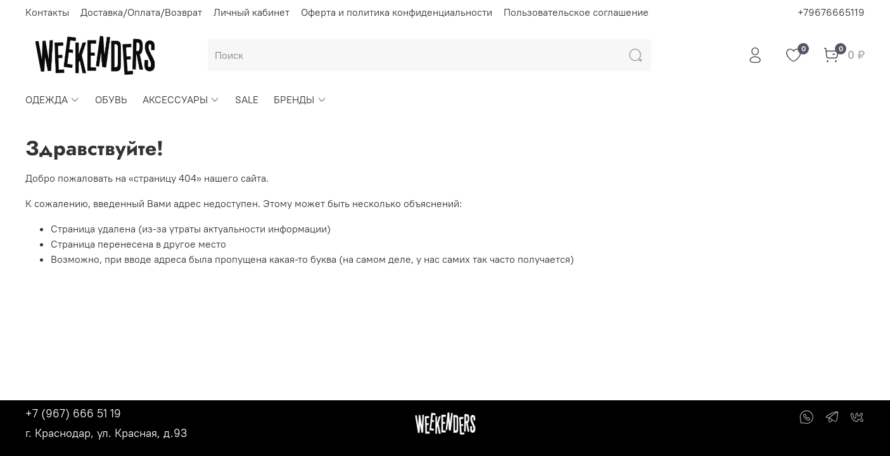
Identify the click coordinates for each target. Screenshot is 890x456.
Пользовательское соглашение (576, 12)
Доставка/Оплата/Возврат (141, 12)
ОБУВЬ (111, 99)
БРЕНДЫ (300, 99)
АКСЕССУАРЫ (181, 99)
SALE (246, 99)
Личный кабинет (251, 12)
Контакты (47, 12)
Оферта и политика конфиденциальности (396, 12)
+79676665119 (831, 12)
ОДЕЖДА (52, 99)
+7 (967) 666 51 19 (73, 413)
